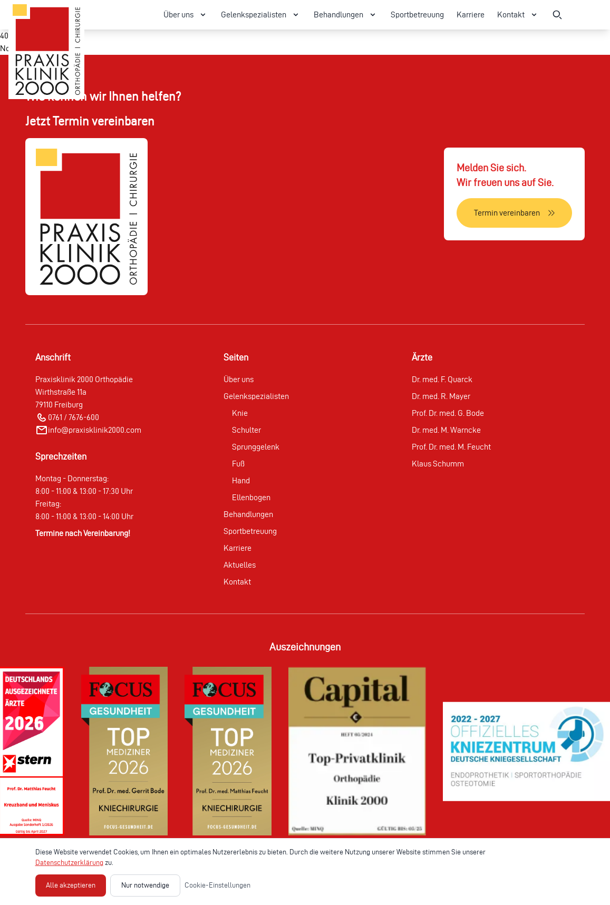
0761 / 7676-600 (73, 417)
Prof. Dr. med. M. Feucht (451, 446)
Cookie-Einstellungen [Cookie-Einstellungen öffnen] (217, 885)
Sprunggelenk (255, 446)
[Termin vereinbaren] (514, 213)
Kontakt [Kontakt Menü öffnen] (518, 14)
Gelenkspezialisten (256, 396)
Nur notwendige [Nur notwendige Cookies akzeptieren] (145, 885)
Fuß (238, 463)
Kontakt (237, 581)
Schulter (246, 429)
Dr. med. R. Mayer (441, 396)
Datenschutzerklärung (69, 863)
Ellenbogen (251, 497)
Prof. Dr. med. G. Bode (448, 412)
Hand (241, 480)
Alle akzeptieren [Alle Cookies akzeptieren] (70, 885)
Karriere (471, 14)
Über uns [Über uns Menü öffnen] (185, 14)
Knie (240, 412)
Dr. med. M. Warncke (446, 429)
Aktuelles (240, 564)
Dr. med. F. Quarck (442, 379)
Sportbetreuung (417, 14)
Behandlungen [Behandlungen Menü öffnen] (346, 14)
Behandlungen (248, 514)
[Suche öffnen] (557, 14)
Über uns (239, 379)
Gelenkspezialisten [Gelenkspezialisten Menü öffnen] (261, 14)
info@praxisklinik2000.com (94, 429)
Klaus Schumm (438, 463)
